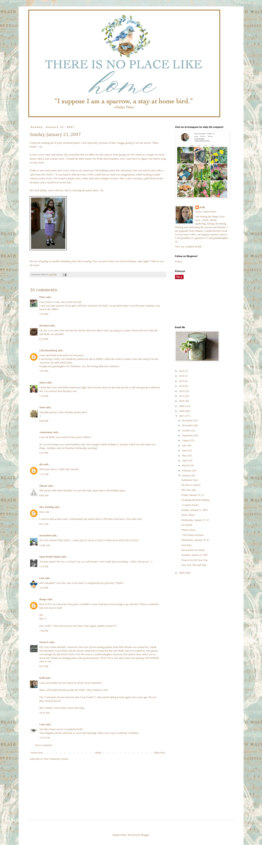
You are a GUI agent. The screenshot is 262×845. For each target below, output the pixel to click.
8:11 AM (44, 523)
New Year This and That (193, 565)
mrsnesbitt (45, 535)
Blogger (145, 834)
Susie (42, 407)
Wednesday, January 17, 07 (195, 520)
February (187, 470)
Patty (42, 297)
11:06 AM (44, 545)
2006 (182, 572)
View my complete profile (188, 246)
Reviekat (44, 325)
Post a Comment (43, 745)
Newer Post (37, 752)
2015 (182, 381)
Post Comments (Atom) (56, 758)
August (186, 440)
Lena (42, 724)
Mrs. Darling (46, 507)
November (187, 425)
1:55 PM (43, 566)
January (186, 475)
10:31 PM (44, 712)
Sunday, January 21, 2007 (194, 509)
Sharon (43, 485)
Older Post (159, 752)
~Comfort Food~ (190, 505)
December (187, 420)
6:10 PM (43, 339)
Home (98, 752)
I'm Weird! (186, 524)
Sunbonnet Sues (189, 480)
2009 (182, 406)
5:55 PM (43, 314)
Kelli (42, 677)
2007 (182, 415)
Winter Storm (188, 529)
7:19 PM (43, 396)
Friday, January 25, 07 (192, 495)
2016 (182, 375)
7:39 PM (43, 630)
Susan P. (44, 642)
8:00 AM (44, 495)
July (184, 445)
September (187, 435)
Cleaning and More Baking (195, 499)
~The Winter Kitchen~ (192, 535)
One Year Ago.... (189, 489)
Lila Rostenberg (48, 350)
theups (43, 599)
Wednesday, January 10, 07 (195, 539)
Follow (178, 261)
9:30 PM (43, 420)
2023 (182, 370)
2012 (182, 391)
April (185, 460)
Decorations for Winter (193, 550)
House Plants (188, 514)
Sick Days (186, 545)
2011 (182, 396)
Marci (42, 382)
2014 (182, 385)
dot (41, 464)
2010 (182, 400)
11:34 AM (44, 737)
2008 (182, 411)
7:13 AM (44, 474)
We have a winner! (191, 484)
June (184, 450)
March (185, 465)
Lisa (41, 578)
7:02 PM (43, 370)
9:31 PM (43, 452)
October (186, 430)
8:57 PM (43, 666)
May (184, 455)
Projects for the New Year (194, 560)
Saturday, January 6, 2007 (194, 554)
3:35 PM (43, 587)
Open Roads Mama (50, 556)
